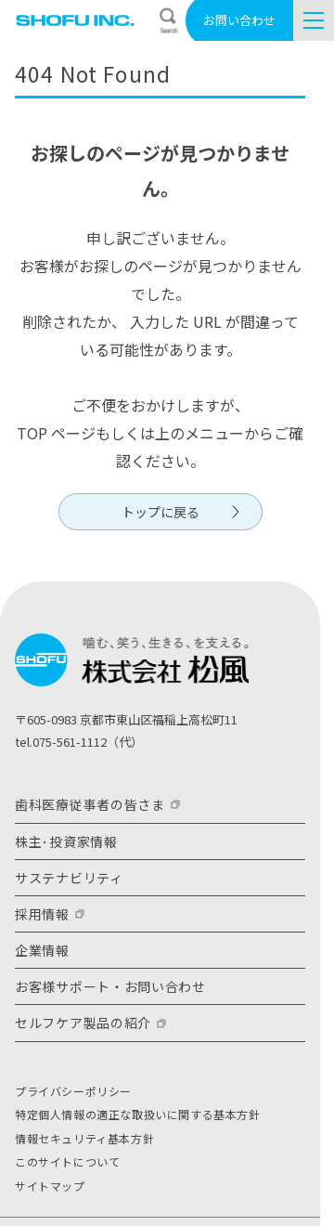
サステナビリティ (69, 877)
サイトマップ (50, 1185)
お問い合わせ (239, 20)
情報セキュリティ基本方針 (84, 1138)
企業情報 (42, 950)
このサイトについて (67, 1161)
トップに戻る (160, 511)
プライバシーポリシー (73, 1091)
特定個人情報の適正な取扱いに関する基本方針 (138, 1114)
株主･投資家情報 (66, 841)
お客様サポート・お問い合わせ (110, 986)
